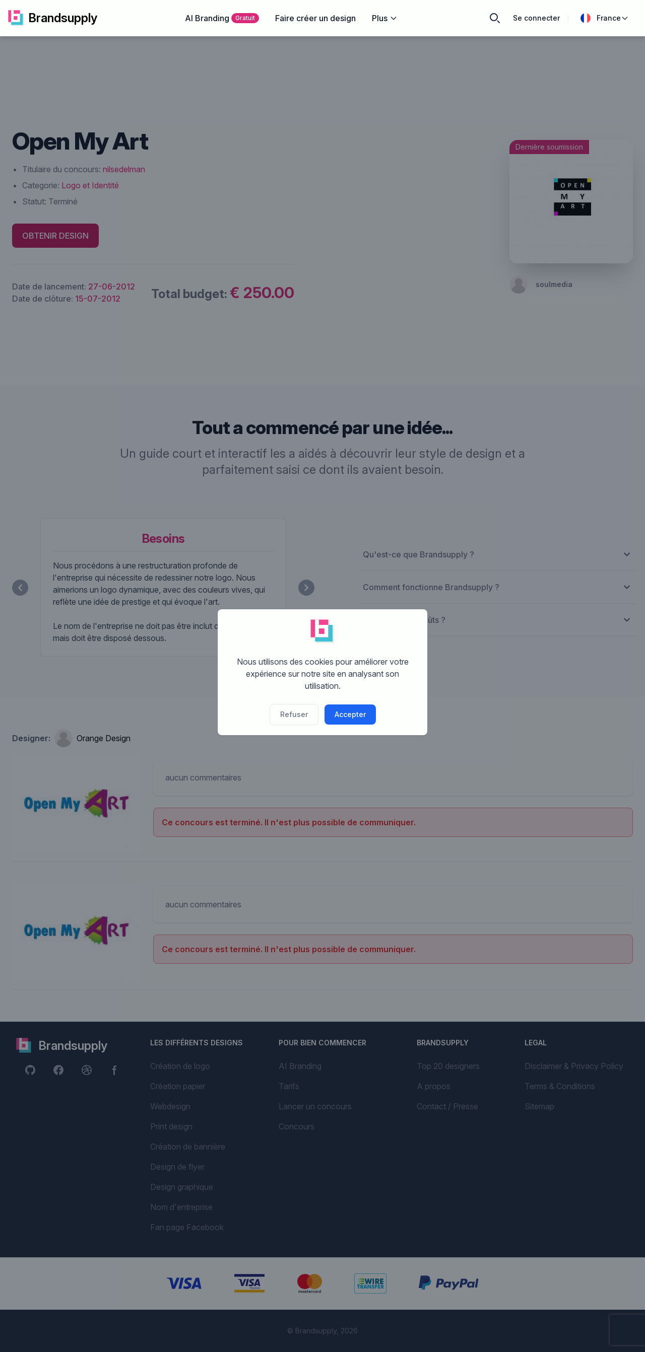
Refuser (294, 714)
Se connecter (536, 18)
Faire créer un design (315, 18)
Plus (385, 18)
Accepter (350, 714)
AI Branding (222, 18)
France (604, 18)
